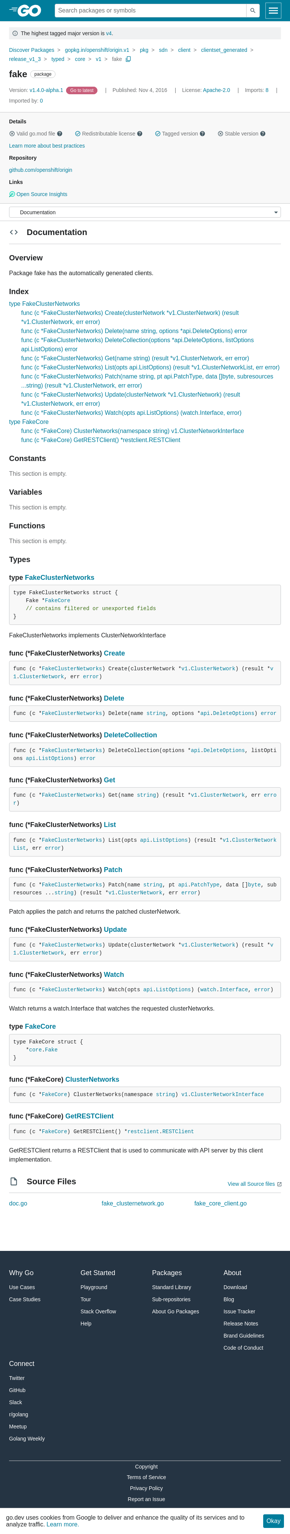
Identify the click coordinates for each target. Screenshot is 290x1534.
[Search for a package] (151, 10)
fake (117, 59)
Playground (93, 1287)
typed (57, 59)
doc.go (18, 1203)
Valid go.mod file (36, 134)
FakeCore (57, 601)
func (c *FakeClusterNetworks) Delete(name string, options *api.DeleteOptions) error (134, 331)
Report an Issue (146, 1499)
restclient (143, 1132)
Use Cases (22, 1287)
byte (254, 885)
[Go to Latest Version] (82, 90)
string (156, 713)
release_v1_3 (25, 59)
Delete (114, 698)
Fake (51, 1050)
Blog (229, 1299)
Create (114, 653)
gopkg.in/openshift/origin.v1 (97, 50)
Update (115, 929)
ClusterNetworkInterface (227, 1095)
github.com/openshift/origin (40, 170)
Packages (167, 1273)
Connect (21, 1363)
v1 (99, 59)
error (91, 677)
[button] (12, 134)
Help (85, 1324)
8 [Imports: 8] (257, 90)
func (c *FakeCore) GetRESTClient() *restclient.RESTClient (100, 440)
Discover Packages (31, 50)
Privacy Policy (146, 1488)
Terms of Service (146, 1477)
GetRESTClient (89, 1116)
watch (208, 990)
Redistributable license (109, 134)
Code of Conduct (243, 1348)
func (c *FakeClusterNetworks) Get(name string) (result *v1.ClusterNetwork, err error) (135, 358)
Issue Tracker (239, 1311)
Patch (113, 870)
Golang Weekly (27, 1439)
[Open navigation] (273, 10)
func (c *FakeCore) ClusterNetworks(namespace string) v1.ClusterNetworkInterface (132, 431)
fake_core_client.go (220, 1203)
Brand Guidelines (244, 1336)
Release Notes (241, 1324)
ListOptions (56, 758)
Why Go (21, 1273)
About (232, 1273)
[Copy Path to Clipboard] (128, 59)
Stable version (242, 134)
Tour (85, 1299)
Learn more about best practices (47, 146)
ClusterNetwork (213, 669)
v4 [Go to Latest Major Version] (109, 33)
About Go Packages (175, 1311)
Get (109, 780)
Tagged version (180, 134)
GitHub (17, 1390)
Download (235, 1287)
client (184, 50)
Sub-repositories (171, 1299)
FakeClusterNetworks (59, 577)
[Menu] (145, 212)
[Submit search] (253, 10)
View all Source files (251, 1184)
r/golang (18, 1414)
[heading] (32, 11)
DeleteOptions (233, 713)
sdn (163, 50)
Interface (233, 990)
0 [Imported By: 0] (26, 101)
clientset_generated (224, 50)
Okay (274, 1521)
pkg (144, 50)
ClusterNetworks (92, 1079)
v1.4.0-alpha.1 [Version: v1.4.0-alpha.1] (37, 90)
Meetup (18, 1426)
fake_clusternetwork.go (133, 1203)
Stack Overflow (98, 1311)
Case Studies (24, 1299)
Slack (15, 1402)
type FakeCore (29, 422)
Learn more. (62, 1524)
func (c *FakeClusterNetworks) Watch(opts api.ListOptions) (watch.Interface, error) (131, 413)
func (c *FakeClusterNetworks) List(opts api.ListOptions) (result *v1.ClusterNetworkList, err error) (150, 367)
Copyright (146, 1467)
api (205, 713)
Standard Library (171, 1287)
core (80, 59)
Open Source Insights (38, 194)
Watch (114, 974)
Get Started (97, 1273)
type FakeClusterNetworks (44, 304)
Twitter (17, 1378)
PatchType (205, 885)
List (110, 825)
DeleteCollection (130, 735)
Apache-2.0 (216, 90)
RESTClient (178, 1132)
